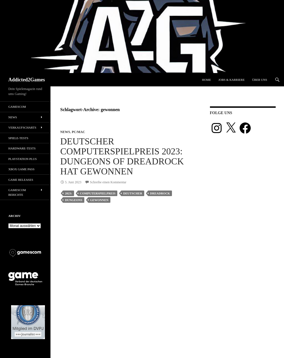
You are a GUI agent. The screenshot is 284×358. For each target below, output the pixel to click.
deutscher (132, 193)
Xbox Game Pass (21, 169)
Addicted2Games (26, 79)
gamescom (17, 106)
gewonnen (99, 200)
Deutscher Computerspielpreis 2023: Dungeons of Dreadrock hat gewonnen (122, 156)
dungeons (73, 200)
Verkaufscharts (22, 127)
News (65, 132)
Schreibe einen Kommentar (108, 182)
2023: (68, 193)
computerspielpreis (97, 193)
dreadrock (160, 193)
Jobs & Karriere (231, 79)
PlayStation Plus (22, 159)
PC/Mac (78, 132)
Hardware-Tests (22, 148)
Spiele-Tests (18, 138)
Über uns (259, 79)
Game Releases (20, 179)
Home (206, 79)
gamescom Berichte (17, 192)
